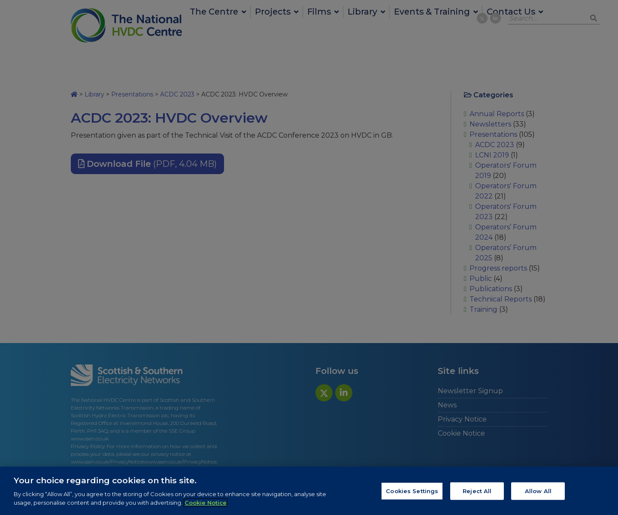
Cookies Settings (412, 494)
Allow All (538, 494)
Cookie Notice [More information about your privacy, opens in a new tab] (206, 506)
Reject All (477, 494)
